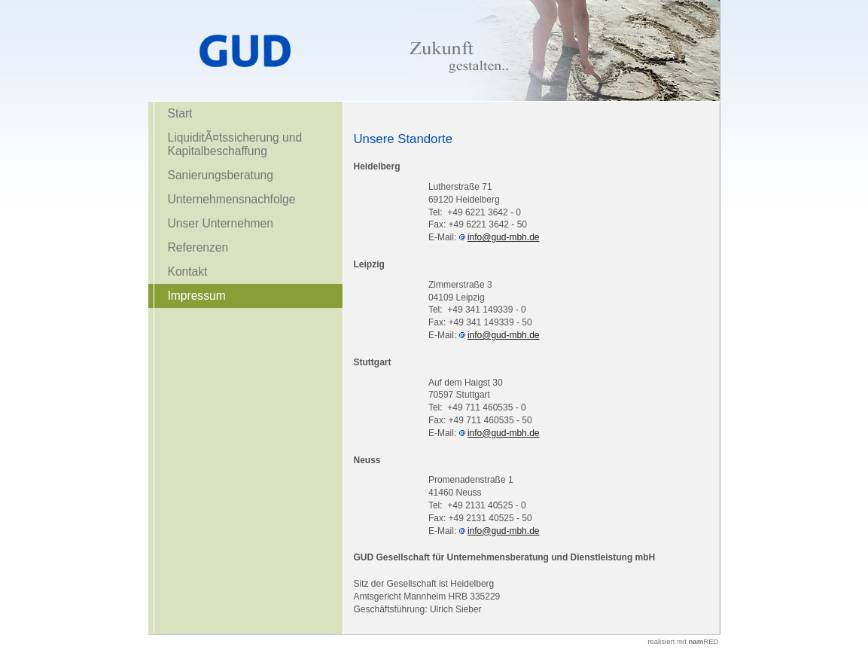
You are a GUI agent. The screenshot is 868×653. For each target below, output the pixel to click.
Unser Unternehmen (220, 223)
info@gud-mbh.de (504, 237)
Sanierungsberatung (220, 175)
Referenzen (198, 247)
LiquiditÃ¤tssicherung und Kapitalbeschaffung (235, 144)
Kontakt (188, 271)
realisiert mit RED (682, 641)
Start (180, 113)
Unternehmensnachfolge (232, 199)
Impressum (197, 295)
